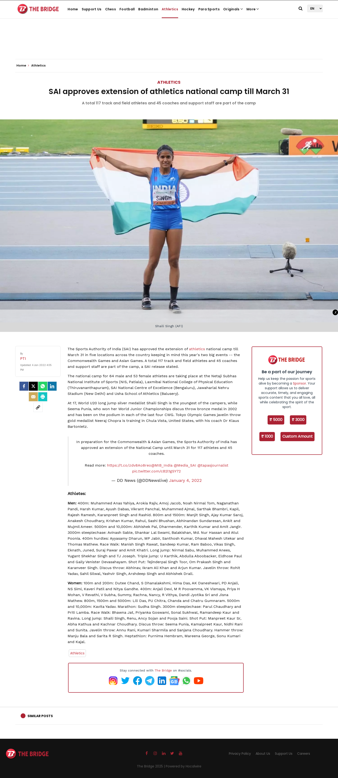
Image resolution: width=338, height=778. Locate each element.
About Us (263, 753)
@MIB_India (162, 465)
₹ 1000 (267, 436)
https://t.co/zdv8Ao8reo (129, 465)
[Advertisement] (169, 44)
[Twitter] (33, 386)
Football (127, 9)
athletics (197, 349)
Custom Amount (297, 436)
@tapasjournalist (212, 465)
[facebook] (24, 386)
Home (73, 9)
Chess (110, 9)
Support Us (92, 9)
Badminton (148, 9)
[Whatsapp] (42, 386)
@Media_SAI (185, 465)
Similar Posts (40, 716)
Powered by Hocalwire (183, 766)
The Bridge (163, 670)
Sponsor (299, 383)
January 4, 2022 (185, 480)
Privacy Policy (240, 753)
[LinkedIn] (52, 386)
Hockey (188, 9)
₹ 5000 (275, 419)
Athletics (170, 9)
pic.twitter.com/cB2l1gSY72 (156, 471)
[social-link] (38, 407)
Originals (233, 9)
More (252, 9)
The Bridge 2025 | (151, 766)
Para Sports (209, 9)
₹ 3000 (298, 419)
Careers (303, 753)
